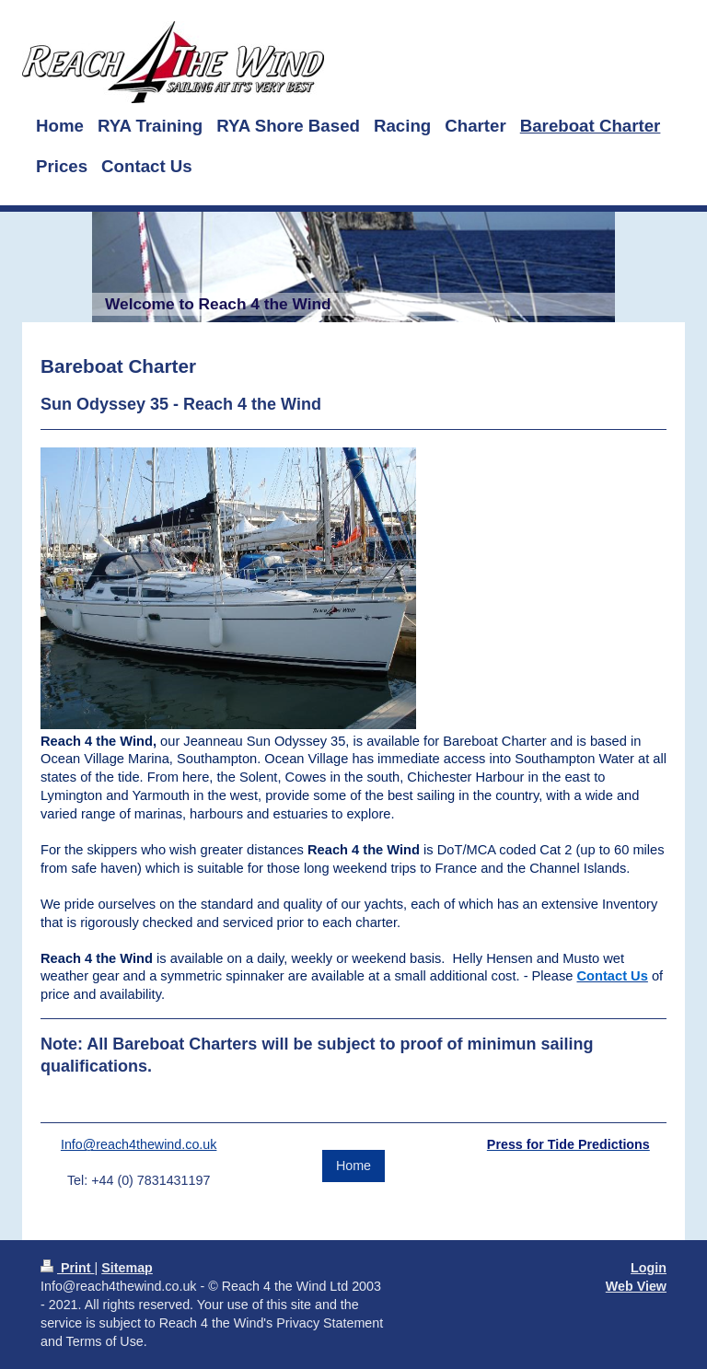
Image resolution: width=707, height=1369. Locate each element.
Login (648, 1267)
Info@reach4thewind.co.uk (139, 1144)
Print (68, 1267)
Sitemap (127, 1267)
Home (353, 1165)
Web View (636, 1286)
